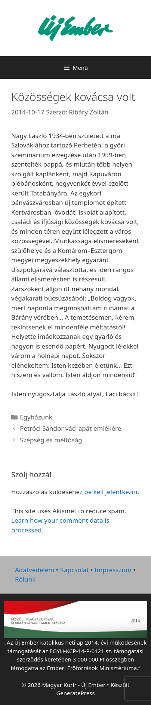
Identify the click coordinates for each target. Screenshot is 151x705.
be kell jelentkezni (110, 491)
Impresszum (113, 569)
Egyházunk (36, 417)
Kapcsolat (74, 569)
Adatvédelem (34, 569)
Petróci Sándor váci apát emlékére (70, 428)
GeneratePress (75, 693)
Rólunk (25, 579)
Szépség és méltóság (51, 440)
